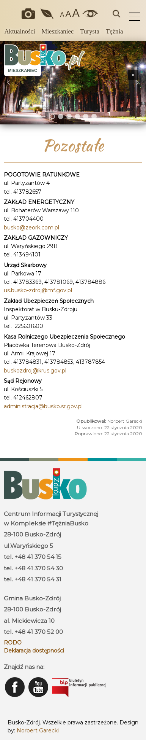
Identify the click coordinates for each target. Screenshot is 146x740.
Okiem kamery (30, 14)
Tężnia (114, 31)
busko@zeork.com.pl (31, 227)
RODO (13, 642)
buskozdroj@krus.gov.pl (35, 370)
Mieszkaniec (58, 31)
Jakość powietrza (47, 14)
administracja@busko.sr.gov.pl (43, 406)
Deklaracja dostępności (34, 650)
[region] (73, 82)
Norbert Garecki (38, 730)
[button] (9, 83)
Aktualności (19, 31)
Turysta (89, 31)
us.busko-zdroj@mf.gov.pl (38, 290)
